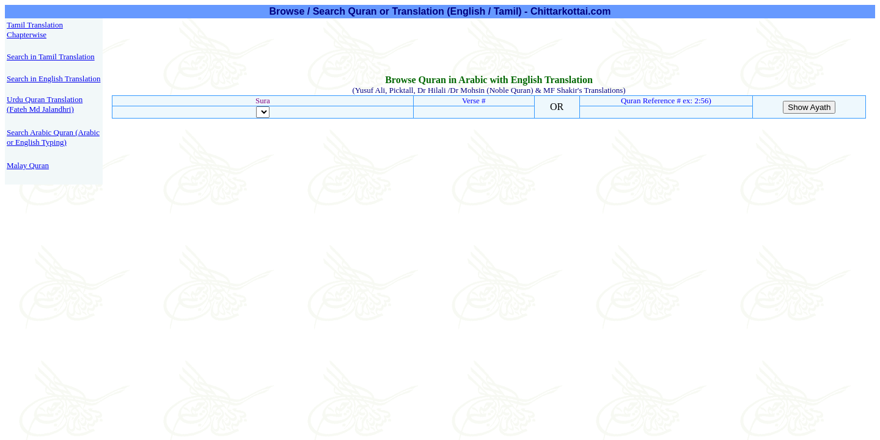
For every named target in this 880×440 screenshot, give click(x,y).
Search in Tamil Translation (51, 56)
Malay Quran (28, 165)
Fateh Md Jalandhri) (41, 109)
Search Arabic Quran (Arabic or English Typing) (53, 137)
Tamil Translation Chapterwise (35, 29)
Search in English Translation (53, 78)
